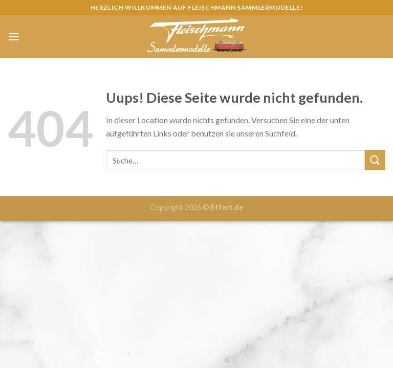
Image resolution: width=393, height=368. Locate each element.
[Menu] (14, 36)
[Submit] (375, 160)
